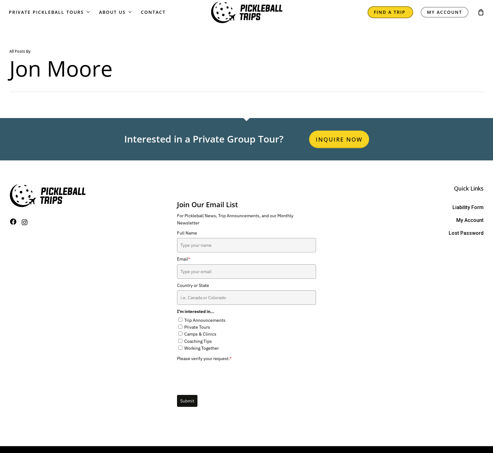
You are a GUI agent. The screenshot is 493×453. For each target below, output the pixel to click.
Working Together (201, 348)
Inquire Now (339, 139)
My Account (470, 220)
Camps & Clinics (200, 334)
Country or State (193, 285)
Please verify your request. (204, 358)
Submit (187, 401)
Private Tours (197, 327)
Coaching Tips (198, 341)
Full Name (187, 233)
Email (183, 259)
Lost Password (466, 233)
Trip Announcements (204, 320)
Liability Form (468, 207)
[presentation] (225, 376)
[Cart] (480, 17)
